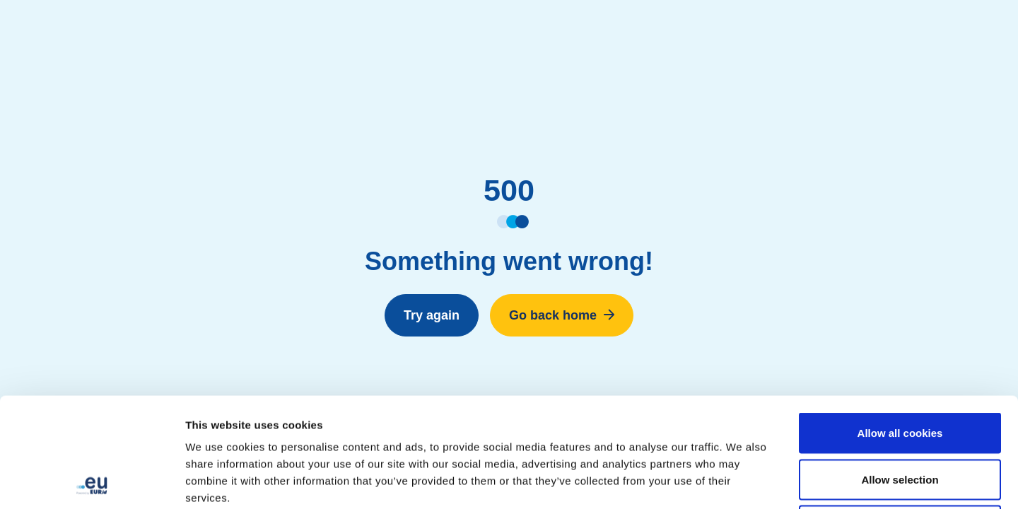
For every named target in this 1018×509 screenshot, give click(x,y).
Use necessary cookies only (900, 416)
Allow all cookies (900, 323)
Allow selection (899, 370)
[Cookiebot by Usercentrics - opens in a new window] (91, 481)
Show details (742, 481)
